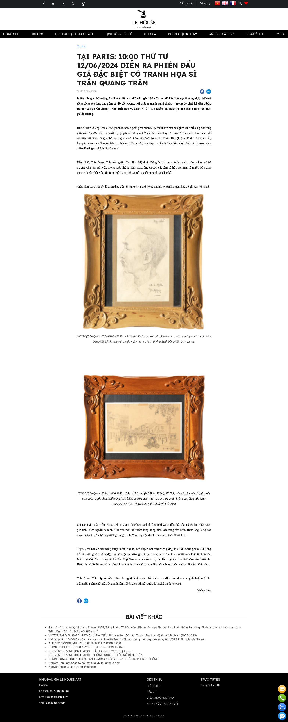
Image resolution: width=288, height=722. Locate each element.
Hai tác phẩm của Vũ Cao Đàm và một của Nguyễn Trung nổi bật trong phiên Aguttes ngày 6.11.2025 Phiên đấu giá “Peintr (126, 639)
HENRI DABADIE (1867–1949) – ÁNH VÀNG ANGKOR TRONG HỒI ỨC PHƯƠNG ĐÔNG (103, 659)
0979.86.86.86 (59, 690)
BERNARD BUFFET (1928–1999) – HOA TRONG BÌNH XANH (86, 647)
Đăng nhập (186, 3)
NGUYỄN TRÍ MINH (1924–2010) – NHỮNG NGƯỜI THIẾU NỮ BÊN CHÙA (95, 655)
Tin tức (81, 46)
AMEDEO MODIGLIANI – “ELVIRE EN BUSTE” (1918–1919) (84, 643)
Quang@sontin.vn (57, 696)
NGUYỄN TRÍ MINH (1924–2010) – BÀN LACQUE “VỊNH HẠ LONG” (90, 651)
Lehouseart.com (55, 702)
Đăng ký (205, 3)
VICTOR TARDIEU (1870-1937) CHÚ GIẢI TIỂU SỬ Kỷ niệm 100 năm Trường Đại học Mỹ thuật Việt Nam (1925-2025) (122, 635)
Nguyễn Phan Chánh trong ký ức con (72, 667)
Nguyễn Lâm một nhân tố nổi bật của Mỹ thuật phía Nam (84, 663)
